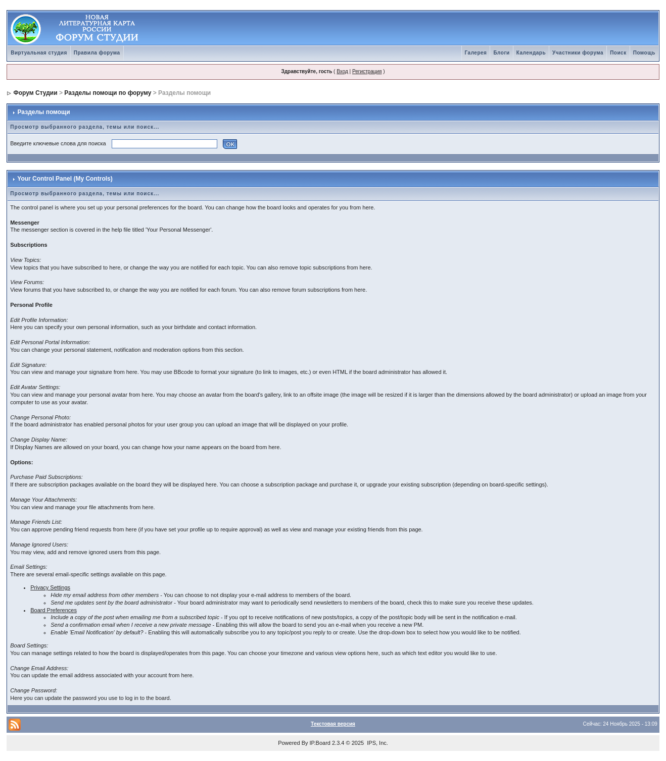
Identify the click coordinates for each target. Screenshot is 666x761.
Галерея (476, 53)
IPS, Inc (377, 743)
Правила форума (97, 53)
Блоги (501, 53)
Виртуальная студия (39, 53)
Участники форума (577, 53)
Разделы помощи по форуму (107, 92)
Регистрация (367, 71)
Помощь (644, 53)
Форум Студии (36, 92)
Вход (342, 71)
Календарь (531, 53)
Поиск (618, 53)
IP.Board (320, 743)
